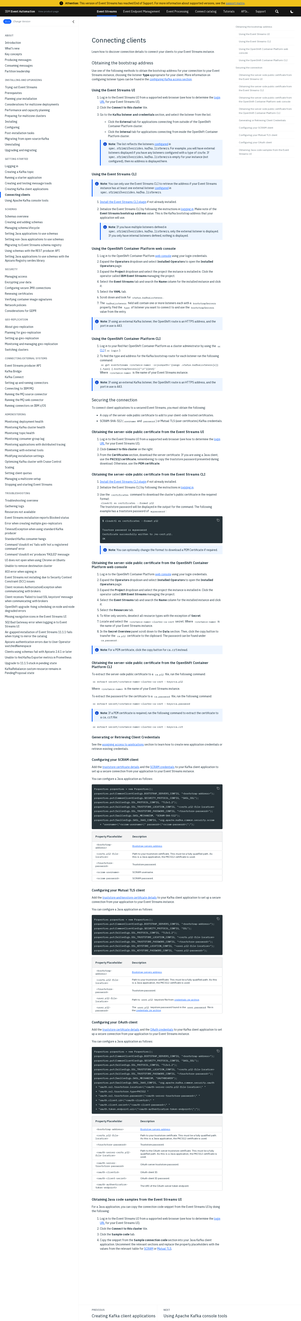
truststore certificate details (120, 767)
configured (161, 144)
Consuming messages (19, 65)
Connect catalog (206, 11)
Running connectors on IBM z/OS (25, 405)
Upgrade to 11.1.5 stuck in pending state (31, 663)
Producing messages (18, 60)
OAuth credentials (161, 1029)
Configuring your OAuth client (255, 142)
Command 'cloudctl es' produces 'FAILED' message (37, 554)
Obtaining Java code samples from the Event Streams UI (264, 151)
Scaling (9, 467)
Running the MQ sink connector (24, 400)
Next (166, 1309)
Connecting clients (17, 195)
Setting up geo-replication (22, 338)
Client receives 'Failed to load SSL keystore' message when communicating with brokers (39, 599)
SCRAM (148, 1248)
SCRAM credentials (162, 767)
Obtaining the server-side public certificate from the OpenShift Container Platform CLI (265, 110)
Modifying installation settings (24, 456)
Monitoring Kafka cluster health (25, 427)
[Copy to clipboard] (218, 520)
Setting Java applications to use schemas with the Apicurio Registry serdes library (37, 258)
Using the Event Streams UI (254, 34)
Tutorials (229, 11)
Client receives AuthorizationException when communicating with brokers (33, 589)
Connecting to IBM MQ (19, 388)
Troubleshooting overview (21, 500)
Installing (11, 121)
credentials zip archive (186, 999)
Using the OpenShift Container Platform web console (263, 50)
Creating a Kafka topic (19, 172)
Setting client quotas (18, 473)
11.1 (7, 21)
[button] (277, 11)
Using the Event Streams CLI (255, 41)
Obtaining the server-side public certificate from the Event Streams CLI (265, 88)
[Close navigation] (73, 22)
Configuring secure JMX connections (28, 288)
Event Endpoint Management (141, 11)
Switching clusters (16, 350)
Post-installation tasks (19, 133)
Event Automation (20, 11)
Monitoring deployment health (24, 421)
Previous (98, 1309)
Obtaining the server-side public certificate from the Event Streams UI (265, 76)
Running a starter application (23, 177)
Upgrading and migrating (21, 150)
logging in (187, 209)
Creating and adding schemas (24, 222)
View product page (48, 11)
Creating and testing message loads (28, 183)
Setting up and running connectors (26, 383)
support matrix (235, 3)
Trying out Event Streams (21, 87)
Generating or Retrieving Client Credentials (262, 120)
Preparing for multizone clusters (25, 116)
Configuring (12, 127)
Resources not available (20, 512)
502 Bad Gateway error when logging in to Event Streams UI (36, 624)
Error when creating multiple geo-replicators (33, 523)
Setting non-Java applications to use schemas (34, 239)
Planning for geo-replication (23, 332)
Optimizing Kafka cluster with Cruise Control (33, 461)
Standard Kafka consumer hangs (25, 539)
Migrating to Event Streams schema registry (33, 245)
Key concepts (13, 54)
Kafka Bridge (13, 371)
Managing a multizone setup (23, 479)
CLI (102, 350)
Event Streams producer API (23, 365)
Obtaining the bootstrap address (254, 26)
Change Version (21, 21)
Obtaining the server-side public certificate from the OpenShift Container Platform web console (265, 99)
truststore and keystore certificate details (129, 897)
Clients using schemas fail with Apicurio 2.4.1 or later (38, 652)
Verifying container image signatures (28, 299)
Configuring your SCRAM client (256, 127)
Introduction (13, 43)
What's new (12, 48)
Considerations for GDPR (20, 311)
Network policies (15, 305)
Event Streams (107, 11)
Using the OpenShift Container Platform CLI (263, 60)
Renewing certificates (19, 294)
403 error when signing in (21, 571)
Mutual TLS (164, 1248)
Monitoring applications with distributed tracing (35, 444)
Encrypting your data (18, 282)
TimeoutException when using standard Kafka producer (34, 531)
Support (261, 11)
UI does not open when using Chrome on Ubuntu (35, 560)
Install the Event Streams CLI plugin (123, 202)
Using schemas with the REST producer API (32, 251)
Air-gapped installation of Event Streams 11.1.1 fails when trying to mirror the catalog (38, 634)
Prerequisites (13, 93)
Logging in (11, 166)
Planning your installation (21, 99)
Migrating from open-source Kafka (27, 139)
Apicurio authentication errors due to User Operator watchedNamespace (37, 644)
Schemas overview (17, 216)
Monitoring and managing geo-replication (31, 344)
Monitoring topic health (20, 433)
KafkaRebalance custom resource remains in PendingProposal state (33, 671)
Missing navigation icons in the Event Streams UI (35, 616)
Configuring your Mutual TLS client (258, 135)
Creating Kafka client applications (26, 189)
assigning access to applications (123, 744)
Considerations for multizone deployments (32, 104)
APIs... (245, 11)
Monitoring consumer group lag (25, 439)
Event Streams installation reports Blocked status (37, 517)
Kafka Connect (14, 377)
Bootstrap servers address (147, 845)
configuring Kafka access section (171, 79)
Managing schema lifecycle (22, 228)
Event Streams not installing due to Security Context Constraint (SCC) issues (38, 579)
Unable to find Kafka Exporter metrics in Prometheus (38, 657)
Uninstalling (12, 144)
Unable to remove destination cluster (28, 566)
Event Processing (178, 11)
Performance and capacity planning (27, 110)
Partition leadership (17, 71)
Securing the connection (249, 67)
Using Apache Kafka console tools (26, 200)
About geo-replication (19, 327)
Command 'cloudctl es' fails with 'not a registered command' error (36, 547)
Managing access (16, 276)
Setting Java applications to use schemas (31, 233)
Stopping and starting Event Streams (28, 484)
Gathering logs (14, 506)
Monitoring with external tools (24, 450)
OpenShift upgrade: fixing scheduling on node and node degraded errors (40, 609)
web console (163, 256)
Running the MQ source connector (26, 394)
